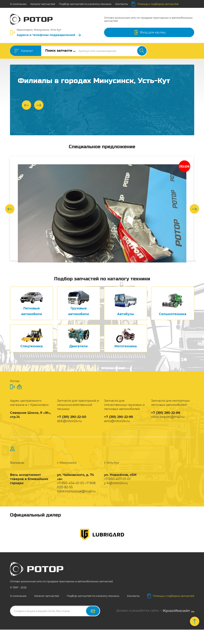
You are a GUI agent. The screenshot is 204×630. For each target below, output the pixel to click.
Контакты (121, 3)
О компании (18, 3)
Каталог (27, 51)
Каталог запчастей (42, 3)
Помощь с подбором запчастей (155, 4)
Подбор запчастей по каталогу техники (85, 3)
